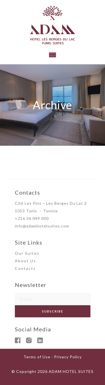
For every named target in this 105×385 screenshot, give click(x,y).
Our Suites (27, 253)
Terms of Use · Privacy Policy (53, 356)
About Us (25, 260)
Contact (24, 268)
